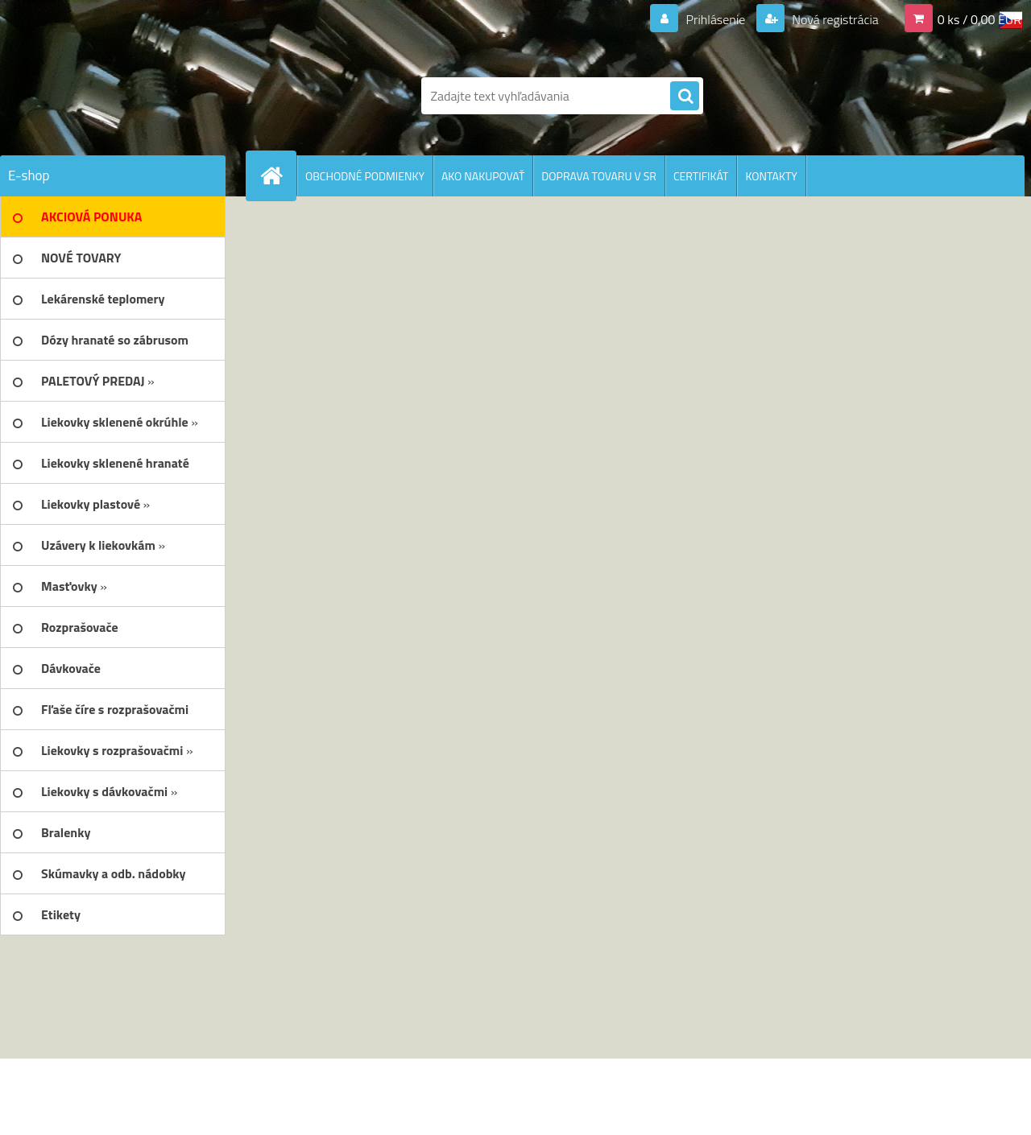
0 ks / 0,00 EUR (979, 19)
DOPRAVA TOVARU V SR (598, 175)
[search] (684, 96)
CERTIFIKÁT (700, 175)
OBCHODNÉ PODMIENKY (364, 175)
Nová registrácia (834, 19)
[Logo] (111, 96)
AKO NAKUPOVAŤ (482, 175)
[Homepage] (277, 175)
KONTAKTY (771, 175)
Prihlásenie (715, 19)
